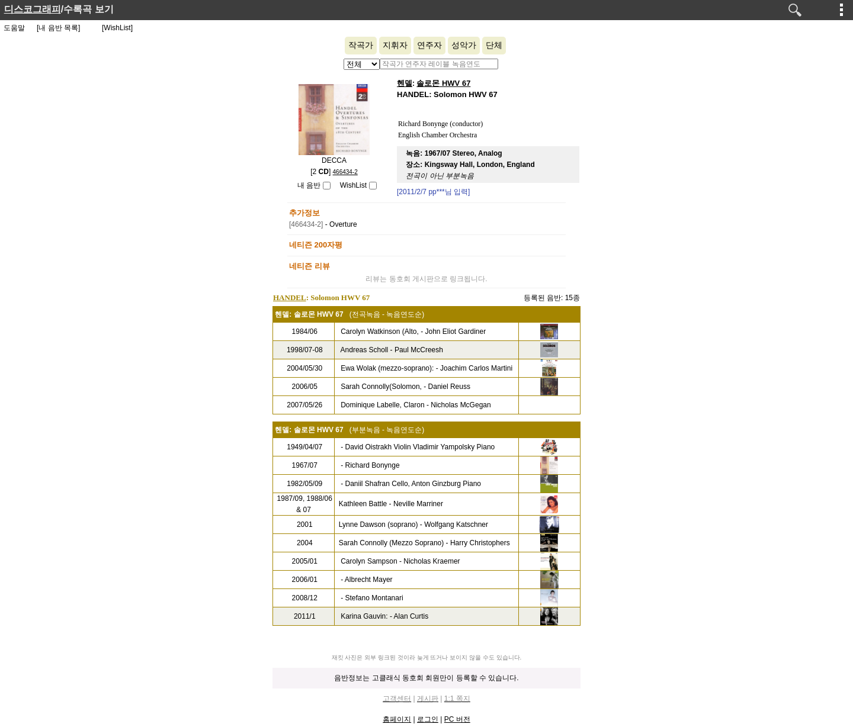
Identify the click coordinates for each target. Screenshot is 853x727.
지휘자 (395, 45)
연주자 (429, 45)
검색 (794, 10)
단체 (494, 45)
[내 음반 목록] (58, 28)
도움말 (14, 28)
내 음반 (308, 185)
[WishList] (117, 28)
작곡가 (360, 45)
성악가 (463, 45)
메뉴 (841, 9)
